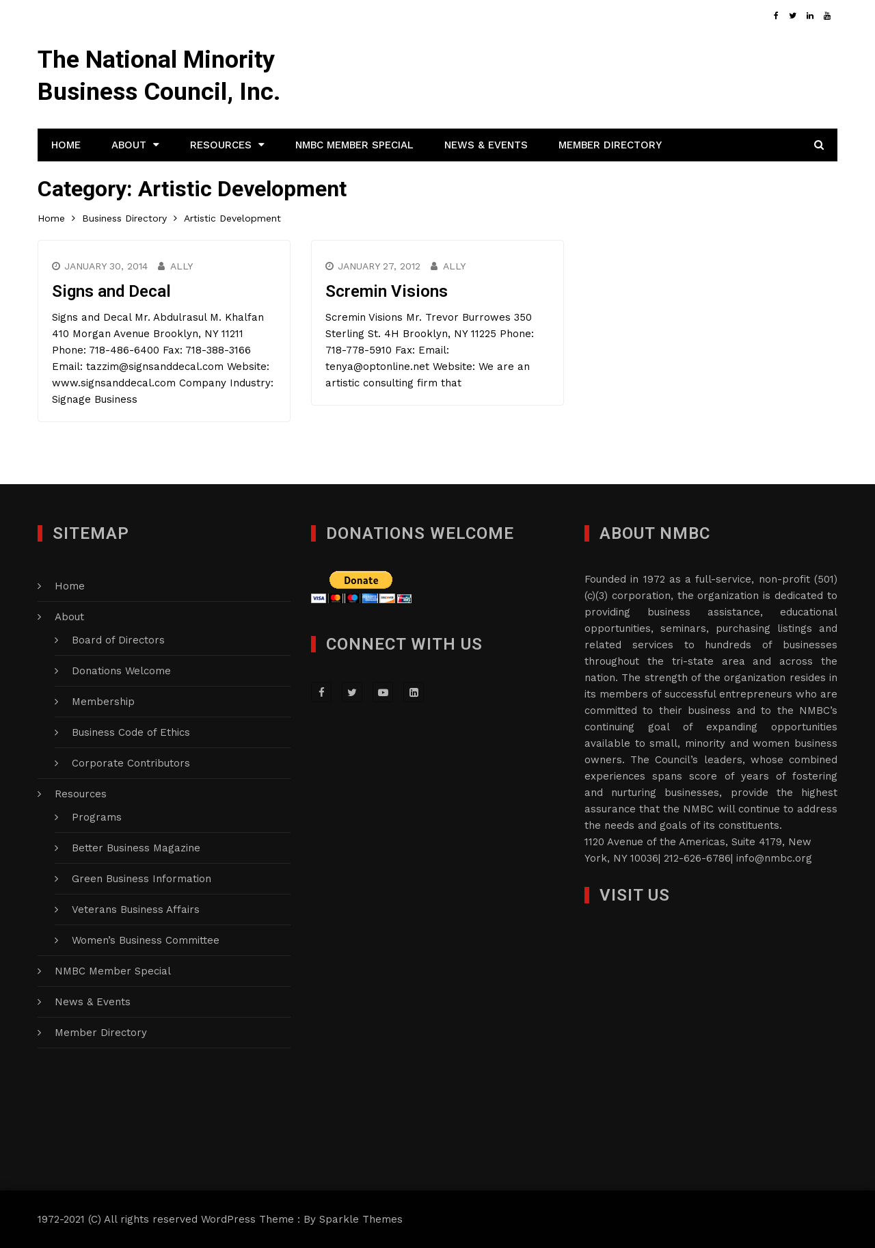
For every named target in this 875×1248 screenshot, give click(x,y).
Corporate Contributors (131, 763)
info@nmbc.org (774, 858)
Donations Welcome (121, 671)
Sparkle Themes (361, 1219)
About (128, 145)
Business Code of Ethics (131, 732)
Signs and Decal (111, 291)
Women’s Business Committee (145, 940)
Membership (103, 701)
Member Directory (610, 145)
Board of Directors (118, 640)
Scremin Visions (386, 291)
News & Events (486, 145)
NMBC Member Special (354, 145)
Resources (221, 145)
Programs (97, 817)
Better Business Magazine (136, 848)
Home (66, 145)
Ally (181, 266)
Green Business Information (141, 879)
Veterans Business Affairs (136, 909)
